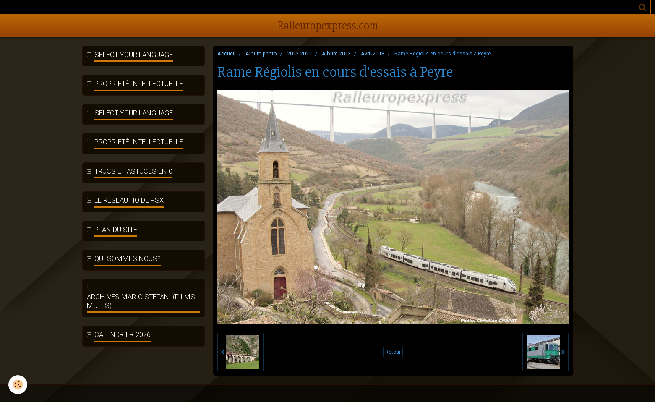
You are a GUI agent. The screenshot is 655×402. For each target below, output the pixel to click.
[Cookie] (17, 384)
